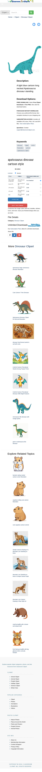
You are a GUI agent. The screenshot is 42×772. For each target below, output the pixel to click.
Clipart (16, 17)
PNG (9, 194)
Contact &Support (16, 744)
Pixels (19, 176)
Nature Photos (15, 719)
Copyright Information (17, 749)
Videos (13, 708)
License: (10, 173)
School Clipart (15, 676)
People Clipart (15, 681)
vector (33, 145)
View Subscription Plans (27, 123)
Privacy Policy (15, 746)
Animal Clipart (15, 679)
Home (10, 17)
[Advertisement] (21, 36)
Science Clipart (15, 685)
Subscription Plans (15, 229)
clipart (27, 145)
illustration (20, 148)
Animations (14, 703)
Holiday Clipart (15, 683)
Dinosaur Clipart (26, 17)
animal (28, 148)
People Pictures (15, 726)
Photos (13, 701)
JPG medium (11, 187)
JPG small (10, 191)
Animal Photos (15, 728)
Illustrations (14, 706)
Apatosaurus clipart (23, 150)
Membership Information (18, 742)
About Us (13, 740)
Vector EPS (10, 184)
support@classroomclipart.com (26, 130)
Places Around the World (18, 722)
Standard (19, 173)
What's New (14, 688)
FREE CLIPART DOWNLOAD (11, 180)
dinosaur (19, 145)
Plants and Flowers (16, 724)
